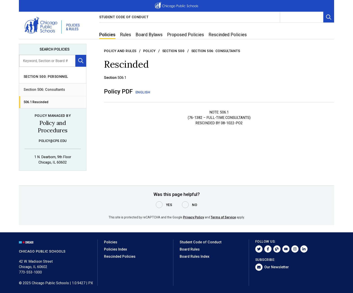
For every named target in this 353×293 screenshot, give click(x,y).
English (143, 92)
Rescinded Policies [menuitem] (227, 34)
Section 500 (173, 51)
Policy (149, 51)
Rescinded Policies (120, 256)
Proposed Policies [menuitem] (185, 34)
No (194, 205)
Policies (110, 242)
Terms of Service (223, 217)
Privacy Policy (193, 217)
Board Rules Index (194, 256)
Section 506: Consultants (44, 89)
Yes (169, 205)
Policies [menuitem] (107, 34)
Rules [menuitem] (125, 34)
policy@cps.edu (53, 141)
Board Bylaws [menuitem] (149, 34)
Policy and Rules (120, 51)
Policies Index (115, 249)
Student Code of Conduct (124, 17)
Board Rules (190, 249)
